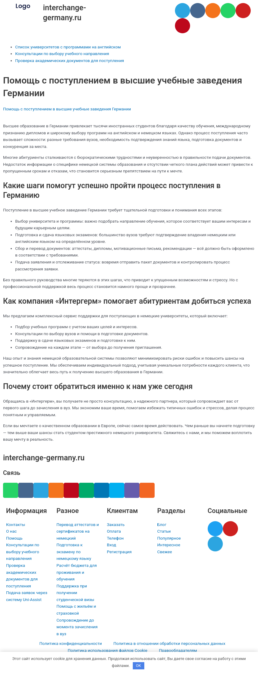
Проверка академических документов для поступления (69, 60)
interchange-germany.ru (44, 457)
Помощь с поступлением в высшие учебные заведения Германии (67, 108)
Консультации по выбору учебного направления (62, 53)
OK (138, 665)
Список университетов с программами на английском (68, 46)
